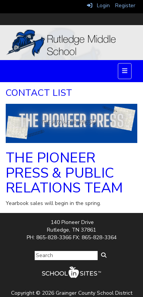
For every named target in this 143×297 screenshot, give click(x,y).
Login (98, 5)
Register (125, 5)
